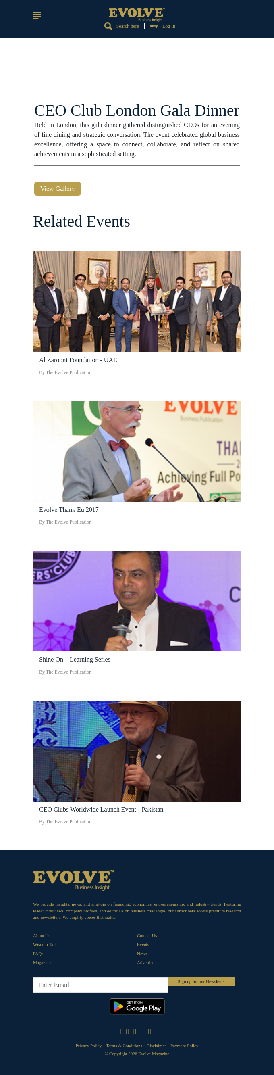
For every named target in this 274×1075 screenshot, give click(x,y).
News (142, 953)
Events (143, 944)
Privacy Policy (89, 1045)
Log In (162, 26)
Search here (121, 26)
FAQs (38, 953)
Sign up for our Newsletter (201, 981)
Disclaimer (156, 1045)
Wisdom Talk (45, 944)
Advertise (145, 962)
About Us (41, 935)
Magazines (42, 962)
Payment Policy (184, 1045)
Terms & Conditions (124, 1045)
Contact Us (147, 935)
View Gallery (57, 188)
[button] (37, 15)
